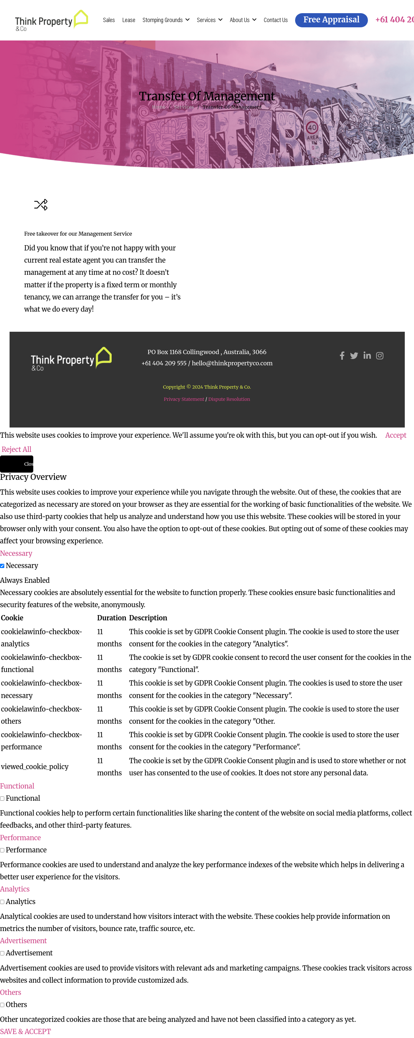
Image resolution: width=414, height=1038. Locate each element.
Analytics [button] (15, 889)
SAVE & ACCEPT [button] (25, 1031)
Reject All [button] (17, 449)
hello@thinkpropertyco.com (232, 363)
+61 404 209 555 (164, 363)
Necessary (22, 565)
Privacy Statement (184, 399)
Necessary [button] (16, 553)
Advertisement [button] (23, 941)
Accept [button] (395, 435)
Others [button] (10, 992)
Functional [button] (17, 786)
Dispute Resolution (229, 399)
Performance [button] (20, 838)
